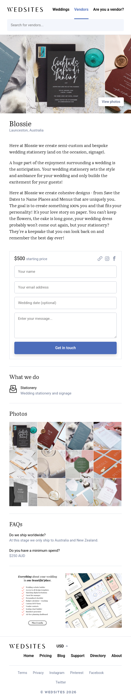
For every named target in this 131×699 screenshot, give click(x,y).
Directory (98, 655)
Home (29, 655)
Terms (22, 673)
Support (77, 655)
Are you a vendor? (108, 9)
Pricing (46, 655)
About (116, 655)
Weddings (60, 9)
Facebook (96, 673)
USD (60, 646)
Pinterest (77, 673)
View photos (111, 102)
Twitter (61, 682)
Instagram (56, 673)
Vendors (81, 9)
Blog (61, 655)
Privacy (38, 673)
